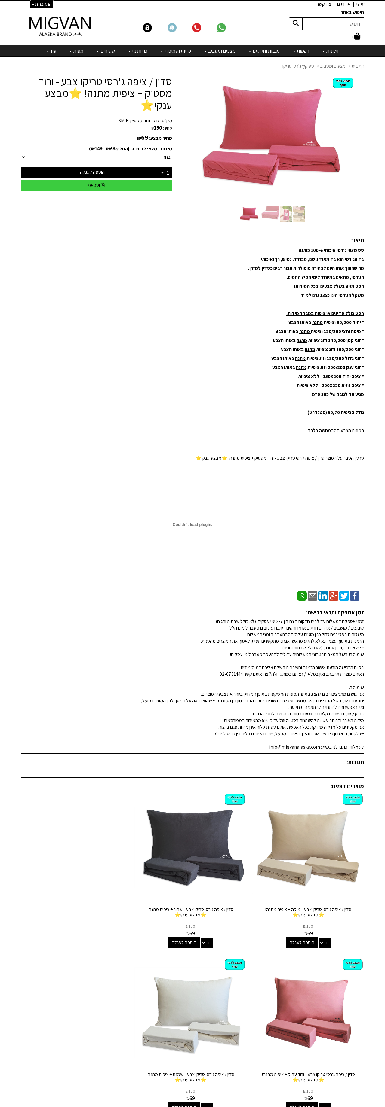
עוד (51, 50)
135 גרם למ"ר (314, 295)
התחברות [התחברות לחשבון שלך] (42, 4)
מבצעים (239, 1031)
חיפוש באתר (352, 12)
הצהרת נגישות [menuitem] (351, 983)
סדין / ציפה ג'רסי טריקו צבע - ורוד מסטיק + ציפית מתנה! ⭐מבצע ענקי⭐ (105, 93)
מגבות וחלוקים (234, 974)
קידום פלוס (185, 1103)
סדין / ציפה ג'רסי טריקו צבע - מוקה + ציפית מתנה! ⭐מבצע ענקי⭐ (324, 880)
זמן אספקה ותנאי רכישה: (335, 612)
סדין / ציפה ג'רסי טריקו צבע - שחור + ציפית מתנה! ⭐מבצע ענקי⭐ (236, 880)
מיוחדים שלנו (235, 1023)
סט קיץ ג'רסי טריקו (298, 66)
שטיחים (240, 1007)
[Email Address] (242, 1042)
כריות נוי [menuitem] (137, 50)
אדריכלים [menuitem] (355, 969)
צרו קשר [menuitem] (324, 4)
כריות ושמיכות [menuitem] (176, 50)
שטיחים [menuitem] (106, 50)
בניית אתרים (169, 1103)
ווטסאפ (96, 185)
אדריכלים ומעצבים (111, 1080)
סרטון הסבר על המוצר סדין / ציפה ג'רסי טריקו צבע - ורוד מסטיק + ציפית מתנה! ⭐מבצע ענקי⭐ (280, 458)
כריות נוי (240, 999)
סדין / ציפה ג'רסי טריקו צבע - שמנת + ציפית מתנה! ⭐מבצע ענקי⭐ (60, 880)
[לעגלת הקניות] (356, 36)
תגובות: (355, 762)
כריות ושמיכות (235, 990)
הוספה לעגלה (92, 172)
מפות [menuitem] (76, 50)
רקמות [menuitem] (301, 50)
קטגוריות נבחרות (227, 946)
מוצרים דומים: (347, 786)
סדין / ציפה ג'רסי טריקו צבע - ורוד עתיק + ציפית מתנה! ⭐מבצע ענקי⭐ (148, 880)
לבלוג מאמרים (115, 1064)
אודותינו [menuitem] (343, 4)
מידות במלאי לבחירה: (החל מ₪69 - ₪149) (130, 148)
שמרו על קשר (113, 946)
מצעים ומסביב (333, 66)
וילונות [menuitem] (330, 50)
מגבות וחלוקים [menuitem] (264, 50)
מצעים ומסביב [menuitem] (220, 50)
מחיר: (161, 128)
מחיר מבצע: (160, 138)
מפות (242, 1015)
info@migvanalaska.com (93, 982)
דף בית (358, 66)
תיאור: (356, 240)
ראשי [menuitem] (360, 4)
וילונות (241, 958)
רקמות (241, 966)
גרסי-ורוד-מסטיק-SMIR (139, 120)
